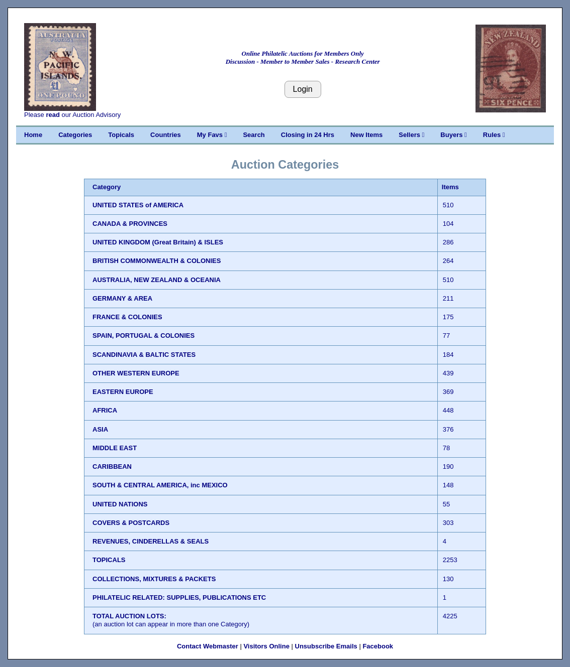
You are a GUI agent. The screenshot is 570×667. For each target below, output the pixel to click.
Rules (494, 135)
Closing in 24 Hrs (307, 135)
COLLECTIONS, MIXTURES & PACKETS (154, 579)
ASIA (100, 429)
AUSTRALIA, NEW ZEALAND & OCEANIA (156, 280)
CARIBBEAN (112, 466)
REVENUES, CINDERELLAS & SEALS (150, 541)
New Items (366, 135)
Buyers (453, 135)
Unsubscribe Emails (326, 646)
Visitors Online (266, 646)
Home (33, 135)
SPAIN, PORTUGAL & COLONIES (143, 335)
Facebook (377, 646)
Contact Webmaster (207, 646)
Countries (165, 135)
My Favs (212, 135)
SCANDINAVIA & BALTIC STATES (144, 354)
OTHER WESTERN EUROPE (135, 373)
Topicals (121, 135)
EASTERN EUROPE (122, 391)
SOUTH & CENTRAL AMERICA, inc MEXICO (160, 485)
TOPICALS (109, 560)
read (52, 114)
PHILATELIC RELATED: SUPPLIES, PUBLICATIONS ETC (179, 597)
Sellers (411, 135)
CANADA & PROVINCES (129, 223)
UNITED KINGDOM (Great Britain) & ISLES (157, 242)
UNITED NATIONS (120, 504)
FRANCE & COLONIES (127, 317)
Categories (75, 135)
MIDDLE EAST (114, 448)
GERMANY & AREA (122, 298)
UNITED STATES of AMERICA (137, 205)
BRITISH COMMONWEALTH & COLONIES (156, 260)
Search (253, 135)
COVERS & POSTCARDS (130, 522)
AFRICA (104, 410)
